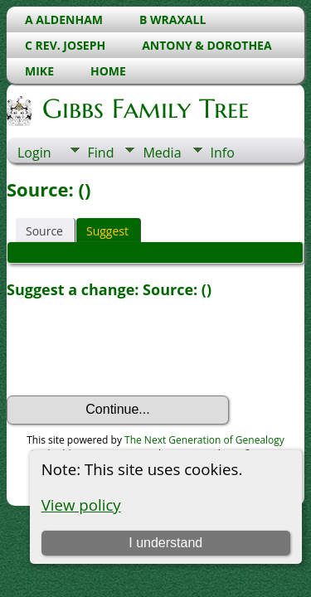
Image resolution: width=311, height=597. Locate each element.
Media (162, 152)
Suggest (107, 231)
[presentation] (133, 347)
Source (44, 231)
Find (101, 152)
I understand (165, 543)
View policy (81, 504)
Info (223, 152)
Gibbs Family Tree (144, 108)
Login (34, 152)
